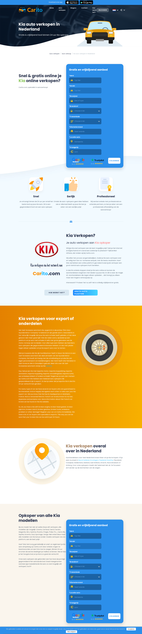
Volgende (119, 123)
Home (47, 9)
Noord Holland (92, 427)
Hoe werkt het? (57, 257)
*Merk (68, 78)
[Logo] (26, 10)
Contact (80, 9)
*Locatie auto (71, 109)
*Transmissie (71, 99)
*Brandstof (101, 88)
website (44, 332)
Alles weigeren (71, 631)
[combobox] (111, 93)
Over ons (57, 623)
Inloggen (103, 10)
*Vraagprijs (101, 109)
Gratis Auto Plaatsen (80, 257)
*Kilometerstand (104, 99)
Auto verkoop (66, 55)
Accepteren (131, 629)
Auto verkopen (55, 55)
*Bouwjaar (70, 88)
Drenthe (118, 427)
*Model (100, 78)
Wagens (69, 9)
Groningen (103, 427)
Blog (55, 625)
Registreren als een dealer (116, 611)
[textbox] (111, 93)
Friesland (110, 427)
